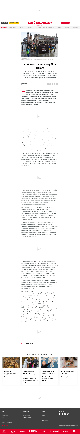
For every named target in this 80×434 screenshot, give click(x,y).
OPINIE (21, 27)
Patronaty (58, 27)
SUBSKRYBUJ (65, 22)
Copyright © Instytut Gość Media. (64, 425)
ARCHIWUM (38, 27)
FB (50, 83)
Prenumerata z (14, 22)
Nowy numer (4, 27)
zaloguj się (73, 22)
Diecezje (67, 27)
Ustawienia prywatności (27, 417)
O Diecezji (75, 27)
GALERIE (30, 27)
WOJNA (31, 343)
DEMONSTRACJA (27, 343)
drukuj (55, 83)
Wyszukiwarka (78, 23)
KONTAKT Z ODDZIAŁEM (48, 27)
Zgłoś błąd (5, 425)
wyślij (57, 83)
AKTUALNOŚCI (13, 27)
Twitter (53, 83)
